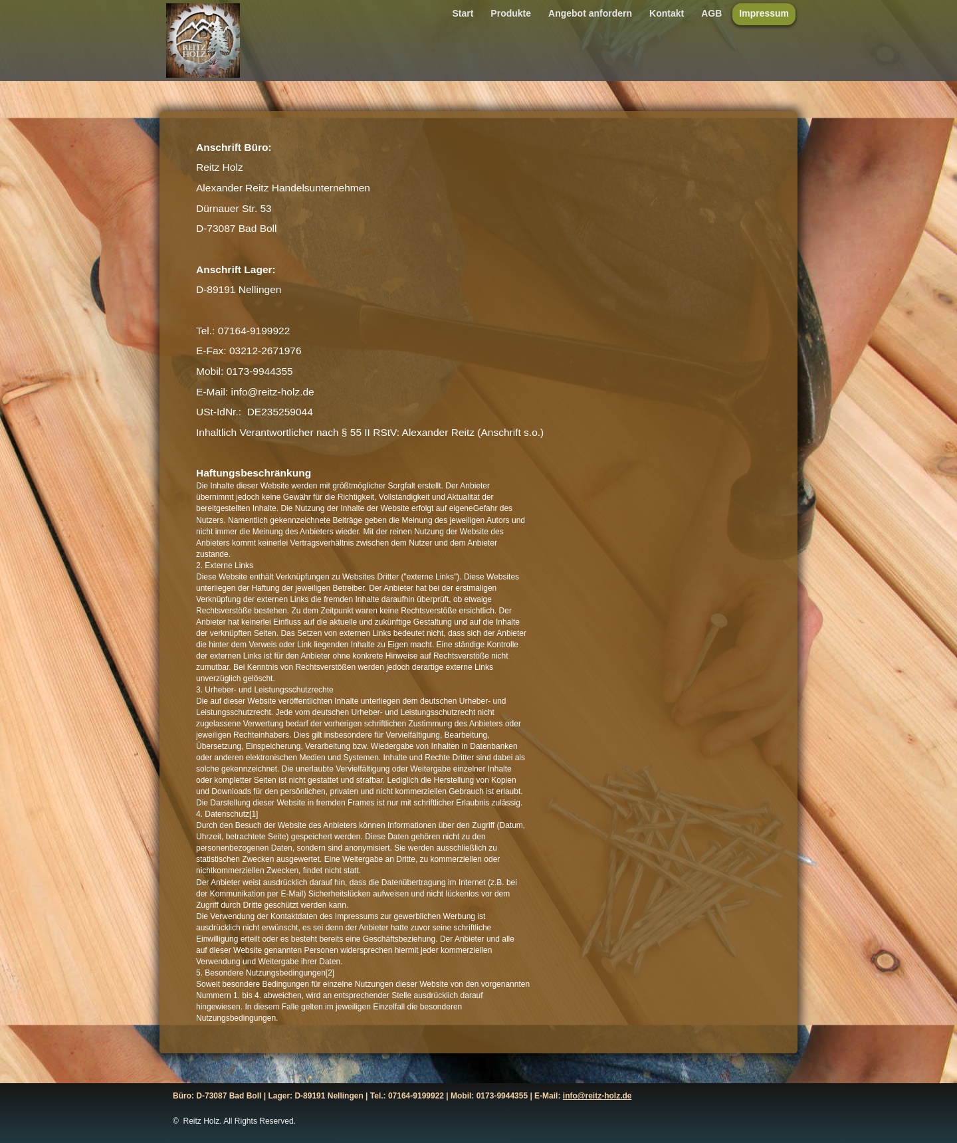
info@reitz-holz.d (595, 1095)
